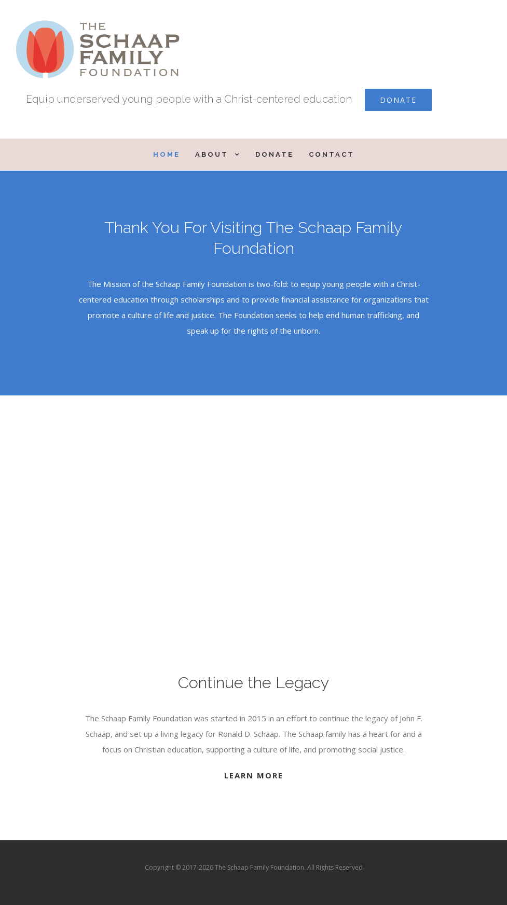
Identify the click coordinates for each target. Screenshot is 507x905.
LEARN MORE (253, 775)
